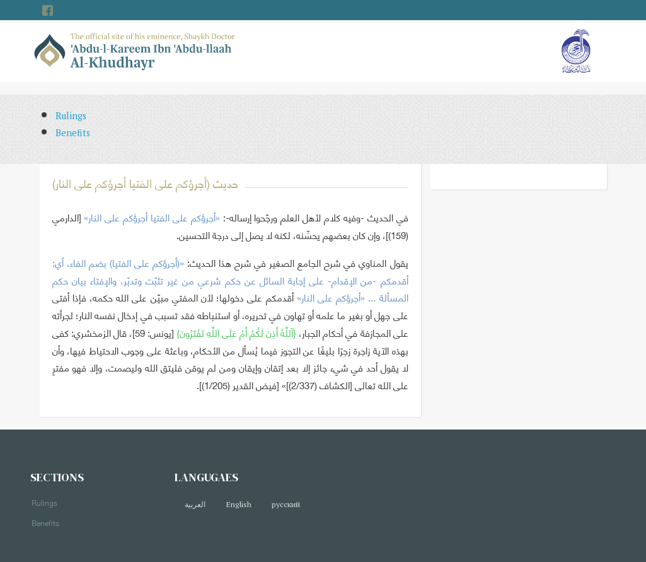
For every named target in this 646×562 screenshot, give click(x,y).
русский (286, 504)
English (238, 504)
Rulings (70, 116)
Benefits (72, 133)
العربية (195, 504)
